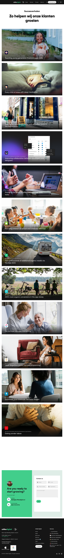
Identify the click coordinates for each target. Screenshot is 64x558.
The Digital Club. (5, 536)
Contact (47, 2)
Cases (26, 2)
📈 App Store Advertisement (56, 535)
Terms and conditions (39, 543)
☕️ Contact (39, 546)
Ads (18, 460)
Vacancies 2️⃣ (38, 539)
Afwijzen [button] (44, 552)
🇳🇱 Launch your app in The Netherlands (55, 546)
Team (36, 541)
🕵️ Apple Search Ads (54, 539)
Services (31, 2)
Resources (37, 535)
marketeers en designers (21, 463)
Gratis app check (52, 2)
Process (36, 2)
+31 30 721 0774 (5, 543)
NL (58, 2)
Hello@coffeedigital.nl (18, 500)
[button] (58, 553)
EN (60, 2)
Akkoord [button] (52, 552)
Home (36, 531)
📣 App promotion (53, 543)
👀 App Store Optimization (55, 537)
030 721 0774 (15, 505)
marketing (4, 463)
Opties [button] (37, 552)
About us (42, 2)
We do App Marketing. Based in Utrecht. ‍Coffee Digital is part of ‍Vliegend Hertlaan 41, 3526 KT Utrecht (10, 536)
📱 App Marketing (53, 531)
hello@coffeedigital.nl (6, 541)
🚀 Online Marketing (54, 533)
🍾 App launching (53, 541)
